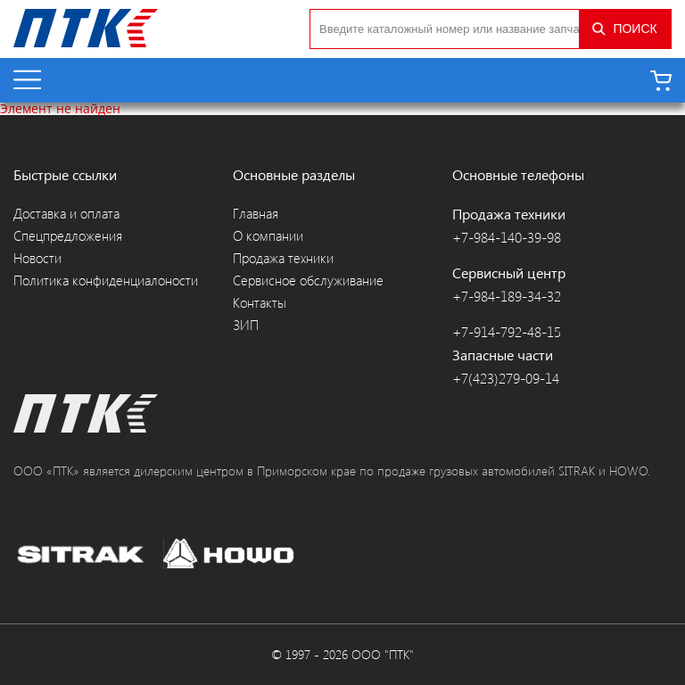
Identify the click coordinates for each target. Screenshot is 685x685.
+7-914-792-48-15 (506, 332)
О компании (268, 236)
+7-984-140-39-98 (506, 237)
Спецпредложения (67, 236)
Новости (37, 258)
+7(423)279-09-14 (505, 378)
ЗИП (246, 325)
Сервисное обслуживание (308, 280)
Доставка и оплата (66, 213)
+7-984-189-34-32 (506, 296)
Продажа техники (283, 258)
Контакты (259, 302)
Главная (255, 213)
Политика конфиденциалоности (105, 280)
